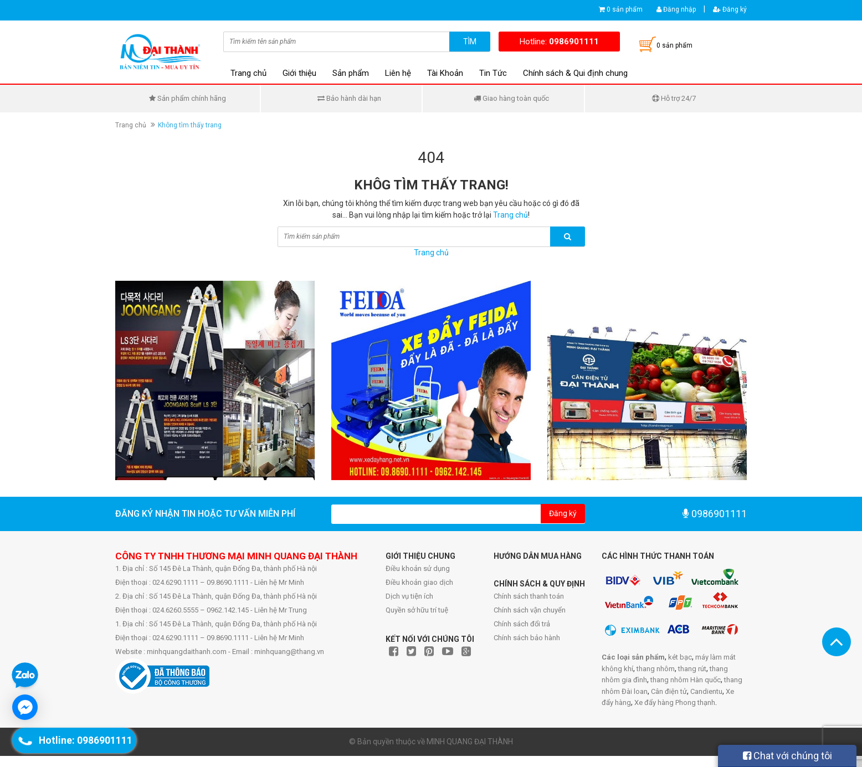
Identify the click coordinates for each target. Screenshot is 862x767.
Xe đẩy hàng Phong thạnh (674, 702)
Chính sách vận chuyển (530, 610)
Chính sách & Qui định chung (575, 73)
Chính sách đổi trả (522, 624)
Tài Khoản (445, 73)
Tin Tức (493, 73)
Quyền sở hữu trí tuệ (417, 610)
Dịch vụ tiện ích (409, 596)
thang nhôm (656, 669)
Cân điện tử (669, 691)
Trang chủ (248, 73)
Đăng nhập (676, 9)
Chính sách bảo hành (527, 638)
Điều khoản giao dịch (419, 582)
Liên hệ (398, 73)
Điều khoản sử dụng (418, 568)
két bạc (680, 657)
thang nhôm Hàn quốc (685, 680)
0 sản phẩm (625, 9)
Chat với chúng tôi (787, 755)
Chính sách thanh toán (529, 596)
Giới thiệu (299, 73)
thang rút (692, 669)
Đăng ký (730, 9)
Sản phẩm (350, 73)
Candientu (706, 691)
